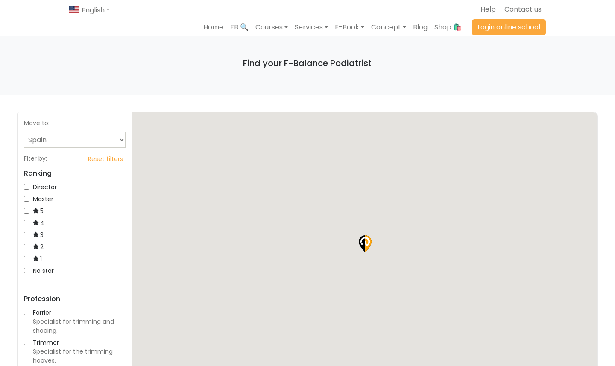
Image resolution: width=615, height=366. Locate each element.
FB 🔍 (239, 34)
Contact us (523, 9)
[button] (271, 34)
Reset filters (105, 174)
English (93, 10)
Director (40, 202)
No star (39, 285)
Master (38, 214)
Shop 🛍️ (448, 34)
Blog (420, 34)
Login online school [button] (508, 34)
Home (213, 34)
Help (488, 9)
